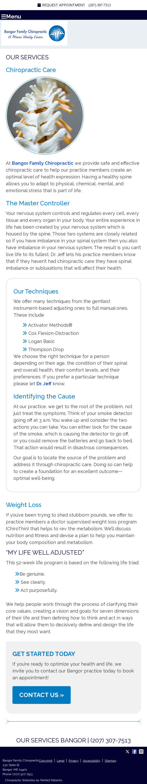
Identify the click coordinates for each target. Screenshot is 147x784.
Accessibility (91, 760)
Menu (11, 16)
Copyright (45, 760)
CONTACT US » (41, 695)
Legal (60, 760)
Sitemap (110, 760)
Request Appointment (61, 5)
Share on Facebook (135, 751)
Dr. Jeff (43, 383)
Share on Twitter (128, 751)
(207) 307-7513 (100, 5)
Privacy (74, 760)
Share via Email (141, 751)
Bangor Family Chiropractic (43, 163)
